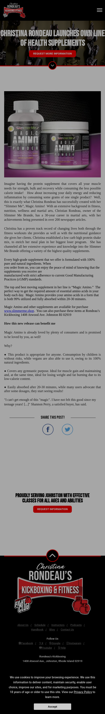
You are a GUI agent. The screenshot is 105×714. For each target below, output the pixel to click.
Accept (52, 706)
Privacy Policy (83, 692)
